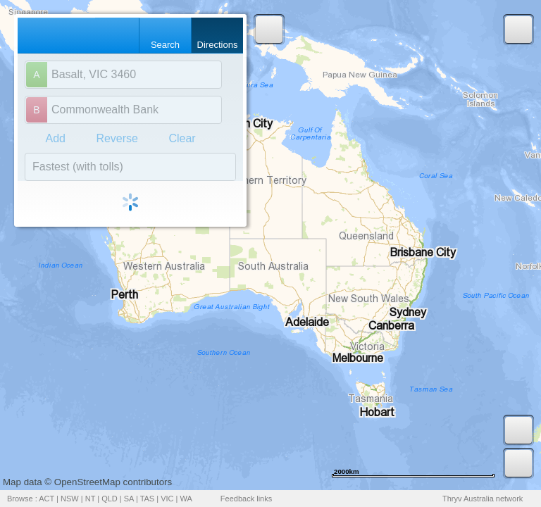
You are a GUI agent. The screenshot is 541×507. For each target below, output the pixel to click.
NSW (70, 498)
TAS (147, 498)
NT (90, 498)
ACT (46, 498)
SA (129, 498)
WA (186, 498)
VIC (167, 498)
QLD (109, 498)
